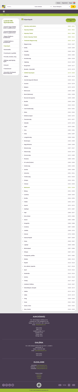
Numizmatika (7, 49)
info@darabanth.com (41, 324)
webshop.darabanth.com (41, 367)
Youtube (39, 378)
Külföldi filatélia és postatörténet (8, 42)
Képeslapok (6, 46)
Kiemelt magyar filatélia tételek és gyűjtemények (9, 27)
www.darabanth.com (42, 365)
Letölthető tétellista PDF (71, 20)
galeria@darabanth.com (41, 350)
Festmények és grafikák (9, 53)
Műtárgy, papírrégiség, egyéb (9, 61)
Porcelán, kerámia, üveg (9, 56)
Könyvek (6, 65)
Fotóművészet (7, 68)
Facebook (39, 375)
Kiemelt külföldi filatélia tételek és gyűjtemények (9, 32)
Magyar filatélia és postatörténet (8, 37)
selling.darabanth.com (42, 368)
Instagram (39, 376)
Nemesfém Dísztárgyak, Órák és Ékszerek (9, 73)
